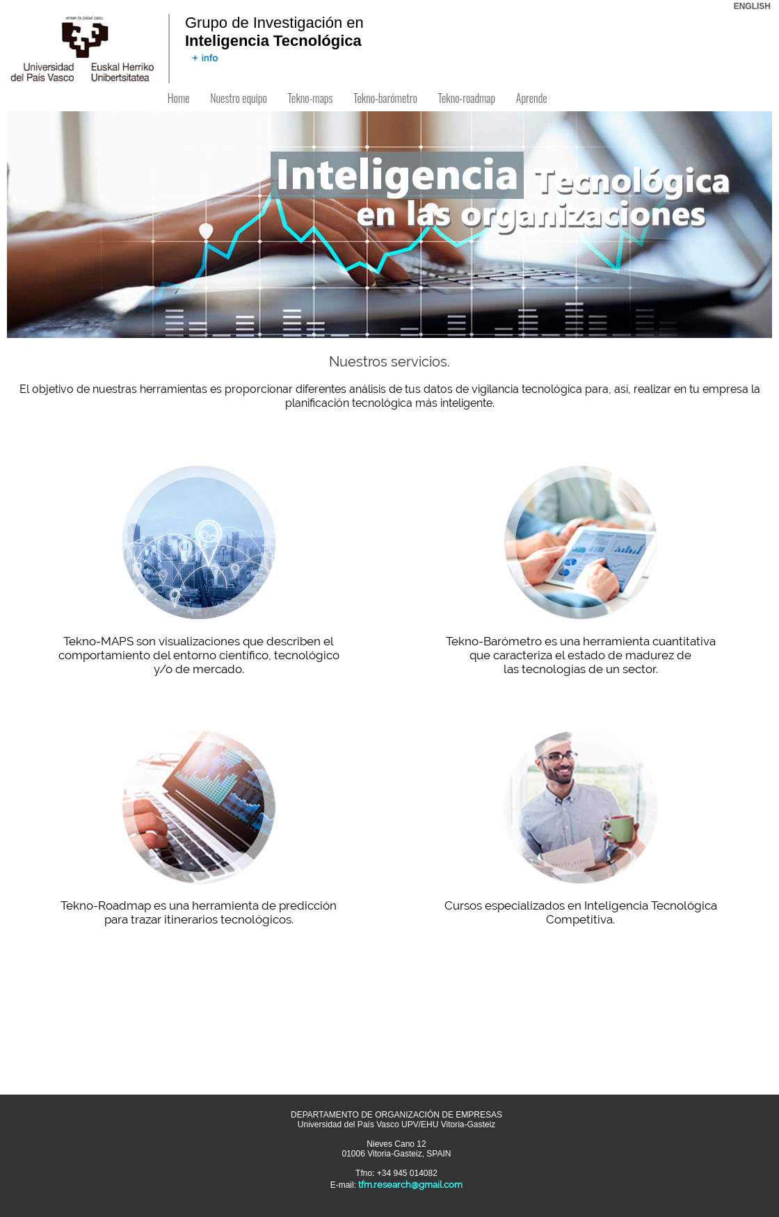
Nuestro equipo (238, 98)
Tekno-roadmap (466, 98)
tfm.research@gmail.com (410, 1184)
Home (178, 98)
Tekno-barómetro (385, 98)
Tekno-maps (310, 98)
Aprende (531, 98)
